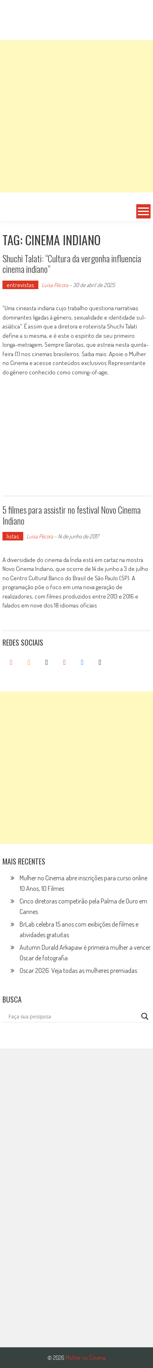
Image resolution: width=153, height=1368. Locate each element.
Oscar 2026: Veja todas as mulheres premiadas (78, 970)
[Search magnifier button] (145, 1016)
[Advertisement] (76, 116)
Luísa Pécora (55, 284)
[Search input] (73, 1016)
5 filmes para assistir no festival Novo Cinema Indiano (71, 515)
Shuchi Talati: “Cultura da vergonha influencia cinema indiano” (71, 263)
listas (13, 536)
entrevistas (20, 285)
